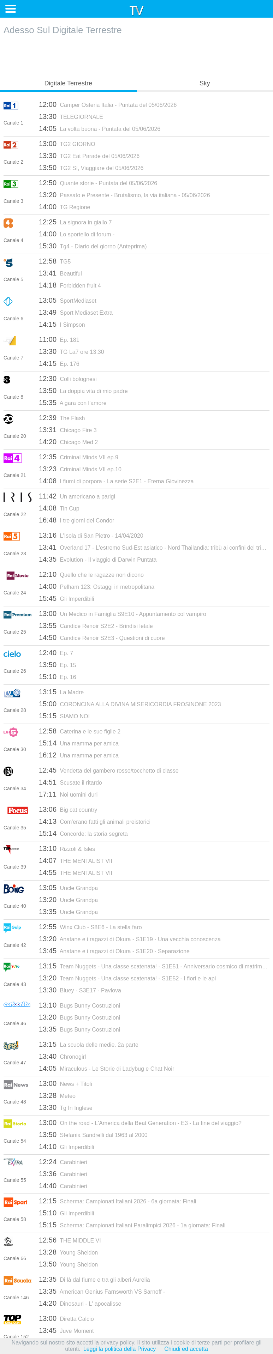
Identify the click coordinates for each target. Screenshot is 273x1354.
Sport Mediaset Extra (76, 312)
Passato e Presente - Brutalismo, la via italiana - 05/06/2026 (124, 195)
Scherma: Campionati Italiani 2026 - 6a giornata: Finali (117, 1201)
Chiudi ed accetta (186, 1349)
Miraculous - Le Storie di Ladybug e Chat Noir (106, 1068)
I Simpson (62, 324)
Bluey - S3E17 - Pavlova (80, 990)
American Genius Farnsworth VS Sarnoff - (102, 1291)
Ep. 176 (59, 363)
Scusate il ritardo (70, 782)
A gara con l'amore (73, 402)
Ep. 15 (57, 665)
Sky (205, 83)
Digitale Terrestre (68, 83)
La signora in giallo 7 (75, 222)
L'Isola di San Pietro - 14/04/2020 (91, 535)
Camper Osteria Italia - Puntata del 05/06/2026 (108, 104)
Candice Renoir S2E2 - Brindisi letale (96, 625)
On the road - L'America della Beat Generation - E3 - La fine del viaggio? (140, 1122)
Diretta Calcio (66, 1318)
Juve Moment (66, 1330)
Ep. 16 (57, 677)
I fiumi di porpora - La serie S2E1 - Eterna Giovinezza (116, 481)
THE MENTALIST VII (75, 860)
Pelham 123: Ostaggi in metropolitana (96, 586)
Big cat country (68, 809)
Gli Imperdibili (66, 598)
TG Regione (64, 207)
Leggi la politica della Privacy (119, 1349)
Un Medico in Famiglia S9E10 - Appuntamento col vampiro (122, 613)
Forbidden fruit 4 (70, 285)
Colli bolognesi (68, 378)
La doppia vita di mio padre (83, 390)
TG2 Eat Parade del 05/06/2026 (89, 155)
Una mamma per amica (79, 743)
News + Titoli (65, 1083)
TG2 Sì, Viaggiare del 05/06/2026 (91, 167)
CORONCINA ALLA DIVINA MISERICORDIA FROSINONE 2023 (130, 704)
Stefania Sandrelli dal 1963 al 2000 (93, 1134)
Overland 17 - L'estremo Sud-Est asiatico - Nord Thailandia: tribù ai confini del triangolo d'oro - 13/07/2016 (154, 547)
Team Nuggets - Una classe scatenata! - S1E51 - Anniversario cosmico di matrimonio (154, 966)
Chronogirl (62, 1056)
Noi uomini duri (68, 794)
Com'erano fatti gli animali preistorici (94, 821)
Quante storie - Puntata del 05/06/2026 (98, 183)
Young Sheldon (68, 1252)
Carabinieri (63, 1162)
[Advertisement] (136, 55)
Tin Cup (59, 508)
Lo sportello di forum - (76, 234)
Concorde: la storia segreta (83, 833)
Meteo (57, 1095)
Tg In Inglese (66, 1107)
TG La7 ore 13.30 (71, 351)
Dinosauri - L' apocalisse (80, 1303)
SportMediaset (67, 300)
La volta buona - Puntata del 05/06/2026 (99, 128)
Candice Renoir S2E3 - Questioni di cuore (102, 637)
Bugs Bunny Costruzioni (79, 1005)
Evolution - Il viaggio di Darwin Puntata (97, 559)
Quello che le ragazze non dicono (91, 574)
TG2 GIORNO (67, 143)
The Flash (62, 418)
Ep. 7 (56, 653)
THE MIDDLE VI (70, 1240)
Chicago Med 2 (68, 442)
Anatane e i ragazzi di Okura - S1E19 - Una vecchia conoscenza (130, 939)
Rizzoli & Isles (67, 848)
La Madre (61, 692)
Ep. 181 (59, 339)
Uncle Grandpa (68, 887)
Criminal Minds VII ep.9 (78, 457)
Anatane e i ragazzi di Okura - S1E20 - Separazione (114, 951)
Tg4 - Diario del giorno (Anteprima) (93, 246)
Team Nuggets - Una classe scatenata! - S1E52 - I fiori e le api (127, 978)
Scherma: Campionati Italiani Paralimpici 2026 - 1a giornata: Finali (132, 1225)
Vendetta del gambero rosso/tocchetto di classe (109, 770)
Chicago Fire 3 (68, 430)
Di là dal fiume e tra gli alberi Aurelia (94, 1279)
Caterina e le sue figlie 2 (79, 731)
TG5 (55, 261)
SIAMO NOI (64, 716)
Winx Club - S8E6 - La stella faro (90, 927)
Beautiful (60, 273)
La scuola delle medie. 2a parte (88, 1044)
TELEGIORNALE (71, 116)
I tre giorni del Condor (76, 520)
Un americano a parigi (77, 496)
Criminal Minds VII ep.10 (80, 469)
